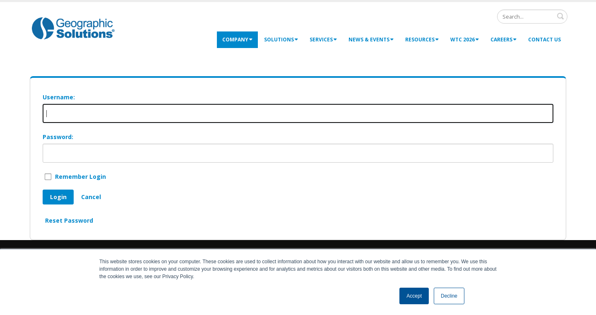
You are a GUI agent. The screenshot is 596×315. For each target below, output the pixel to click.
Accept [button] (414, 296)
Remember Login (80, 176)
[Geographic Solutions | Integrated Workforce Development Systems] (73, 28)
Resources (422, 39)
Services (323, 39)
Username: (59, 97)
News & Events (371, 39)
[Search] (532, 17)
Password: (58, 137)
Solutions (281, 39)
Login (58, 197)
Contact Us (544, 39)
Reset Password (69, 220)
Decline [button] (449, 296)
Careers (503, 39)
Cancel (91, 197)
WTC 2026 (464, 39)
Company (237, 39)
